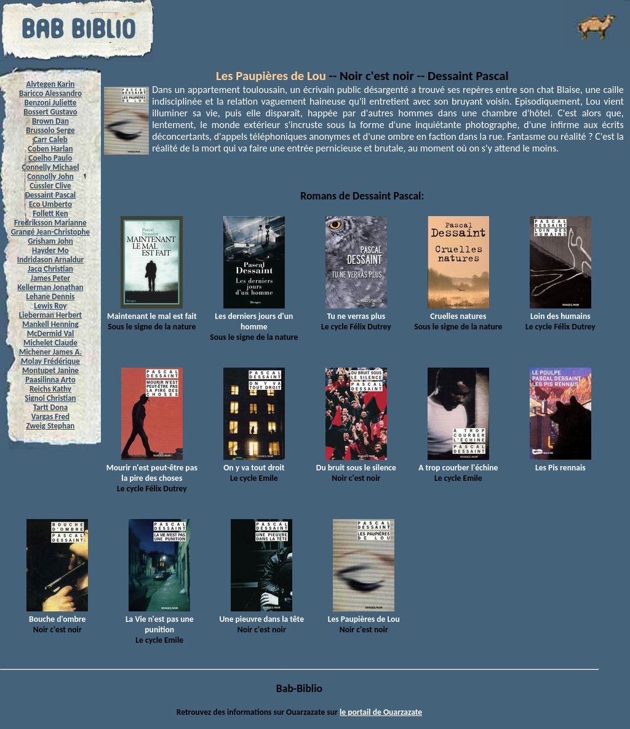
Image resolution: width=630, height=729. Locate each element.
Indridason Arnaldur (50, 259)
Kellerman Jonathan (50, 287)
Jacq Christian (50, 268)
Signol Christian (50, 398)
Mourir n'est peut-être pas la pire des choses (151, 467)
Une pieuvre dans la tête (261, 613)
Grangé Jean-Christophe (50, 231)
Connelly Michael (50, 167)
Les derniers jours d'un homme (254, 316)
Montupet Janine (50, 370)
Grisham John (50, 241)
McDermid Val (50, 333)
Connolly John (50, 176)
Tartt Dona (50, 407)
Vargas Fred (50, 416)
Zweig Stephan (50, 425)
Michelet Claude (50, 342)
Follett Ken (50, 213)
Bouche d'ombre (57, 613)
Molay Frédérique (50, 361)
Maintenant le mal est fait (152, 310)
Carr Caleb (50, 139)
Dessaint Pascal (50, 194)
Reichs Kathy (50, 388)
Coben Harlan (50, 148)
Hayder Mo (50, 250)
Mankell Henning (50, 324)
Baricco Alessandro (50, 93)
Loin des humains (560, 310)
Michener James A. (50, 351)
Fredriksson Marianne (50, 222)
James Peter (51, 278)
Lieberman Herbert (50, 315)
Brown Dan (50, 121)
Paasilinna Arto (50, 379)
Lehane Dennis (50, 296)
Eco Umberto (50, 204)
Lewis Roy (50, 305)
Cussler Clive (50, 185)
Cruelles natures (458, 310)
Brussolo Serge (50, 130)
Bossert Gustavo (50, 111)
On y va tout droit (254, 462)
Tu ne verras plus (356, 310)
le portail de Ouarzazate (381, 712)
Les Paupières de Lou (272, 76)
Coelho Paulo (51, 158)
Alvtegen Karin (50, 84)
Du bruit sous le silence (356, 462)
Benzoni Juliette (50, 102)
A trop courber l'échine (458, 462)
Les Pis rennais (560, 462)
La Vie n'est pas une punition (160, 619)
